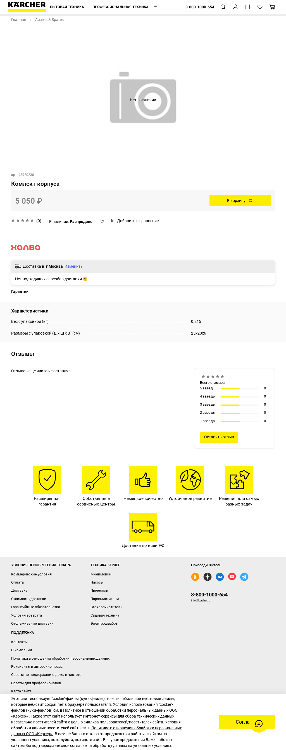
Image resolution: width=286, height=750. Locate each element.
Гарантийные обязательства (35, 607)
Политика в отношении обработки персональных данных (60, 658)
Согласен (247, 722)
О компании (21, 650)
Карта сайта (21, 691)
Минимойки (100, 574)
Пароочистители (104, 599)
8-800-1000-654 (209, 595)
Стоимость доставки (28, 599)
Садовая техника (104, 615)
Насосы (97, 582)
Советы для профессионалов (36, 683)
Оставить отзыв (219, 437)
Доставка (19, 590)
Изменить (74, 266)
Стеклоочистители (106, 607)
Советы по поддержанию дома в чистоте (46, 675)
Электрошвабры (104, 623)
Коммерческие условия (31, 574)
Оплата (17, 582)
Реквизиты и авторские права (37, 666)
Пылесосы (99, 590)
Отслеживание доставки (32, 623)
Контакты (19, 642)
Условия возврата (26, 615)
